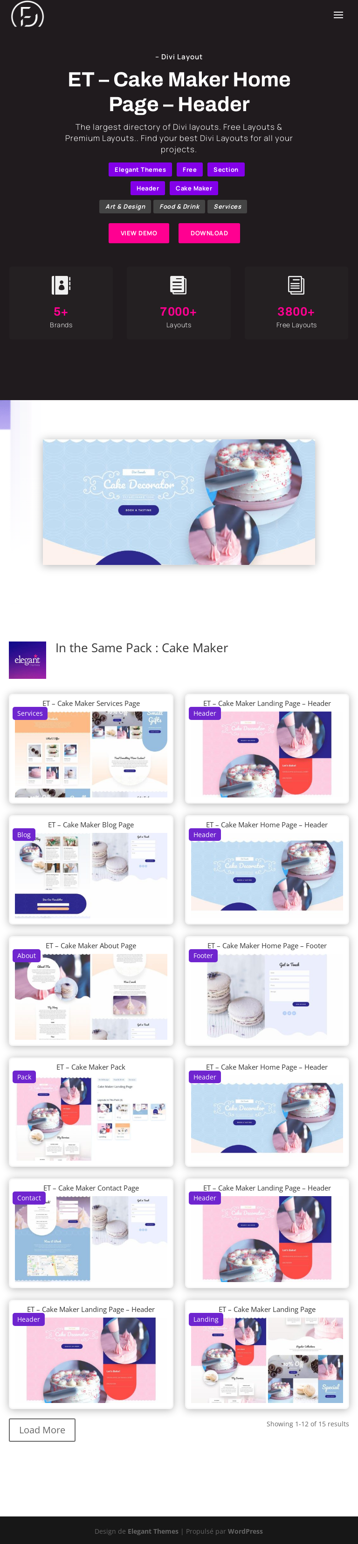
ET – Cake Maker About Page (91, 945)
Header (148, 188)
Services (227, 206)
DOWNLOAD (209, 233)
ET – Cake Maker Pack (90, 1067)
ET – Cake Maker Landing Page (267, 1309)
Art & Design (125, 206)
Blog (24, 834)
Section (226, 169)
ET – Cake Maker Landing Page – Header (267, 703)
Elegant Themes (140, 169)
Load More (42, 1430)
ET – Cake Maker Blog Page (91, 824)
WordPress (245, 1531)
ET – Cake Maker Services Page (91, 703)
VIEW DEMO (139, 233)
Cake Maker (194, 188)
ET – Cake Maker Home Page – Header (267, 824)
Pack (24, 1076)
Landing (206, 1319)
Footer (203, 955)
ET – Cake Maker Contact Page (91, 1187)
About (26, 955)
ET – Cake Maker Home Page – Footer (267, 945)
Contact (29, 1197)
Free (190, 169)
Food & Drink (179, 206)
